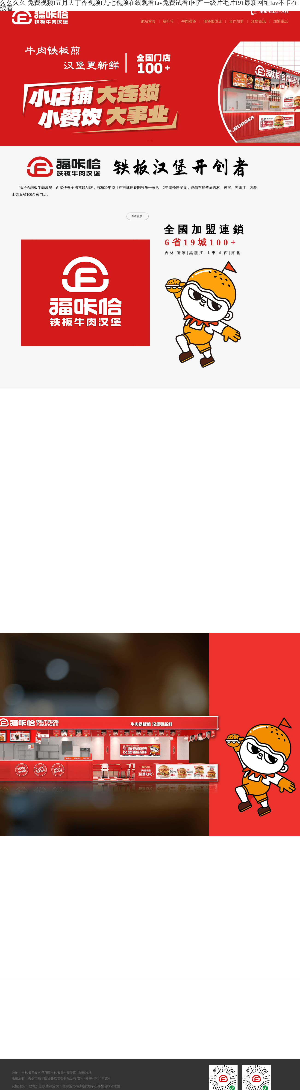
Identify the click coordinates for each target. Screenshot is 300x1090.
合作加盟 (236, 21)
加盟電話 (280, 21)
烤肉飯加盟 (64, 1086)
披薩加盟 (48, 1086)
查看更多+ (137, 216)
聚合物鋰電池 (110, 1086)
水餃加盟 (79, 1086)
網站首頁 (148, 21)
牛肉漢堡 (188, 21)
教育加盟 (35, 1086)
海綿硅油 (93, 1086)
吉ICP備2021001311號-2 (94, 1078)
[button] (148, 141)
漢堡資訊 (258, 21)
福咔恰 (168, 21)
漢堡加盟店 (212, 21)
